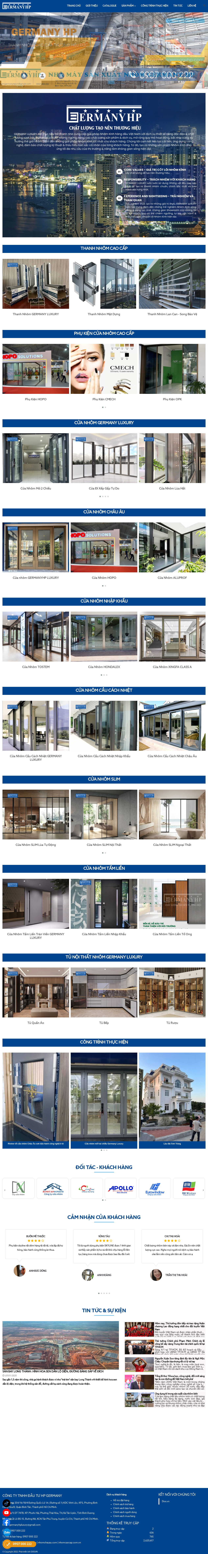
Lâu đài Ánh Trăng (172, 1144)
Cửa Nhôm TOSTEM (35, 667)
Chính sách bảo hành (124, 1508)
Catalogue (109, 6)
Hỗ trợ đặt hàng (121, 1500)
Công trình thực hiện (154, 6)
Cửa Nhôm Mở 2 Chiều (36, 488)
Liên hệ (192, 6)
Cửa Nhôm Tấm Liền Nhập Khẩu (104, 934)
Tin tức (178, 6)
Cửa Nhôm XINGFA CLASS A (172, 667)
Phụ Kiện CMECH (104, 399)
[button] (102, 407)
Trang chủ (74, 6)
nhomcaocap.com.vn (70, 1543)
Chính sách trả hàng (123, 1504)
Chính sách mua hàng (124, 1516)
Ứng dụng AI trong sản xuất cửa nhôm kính (176, 1394)
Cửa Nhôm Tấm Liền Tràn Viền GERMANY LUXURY (35, 936)
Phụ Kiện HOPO (36, 399)
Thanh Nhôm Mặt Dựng (104, 314)
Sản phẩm (129, 6)
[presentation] (4, 376)
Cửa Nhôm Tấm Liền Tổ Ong (172, 934)
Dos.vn (165, 1501)
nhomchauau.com (47, 1543)
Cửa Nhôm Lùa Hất (172, 488)
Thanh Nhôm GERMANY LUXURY (36, 314)
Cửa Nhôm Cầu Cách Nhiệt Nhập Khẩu (104, 756)
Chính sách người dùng (125, 1512)
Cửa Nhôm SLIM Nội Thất (104, 845)
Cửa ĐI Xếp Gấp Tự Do (104, 488)
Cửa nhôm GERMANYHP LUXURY (36, 577)
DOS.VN (34, 1552)
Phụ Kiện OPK (172, 399)
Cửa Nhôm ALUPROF (172, 577)
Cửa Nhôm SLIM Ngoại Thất (172, 845)
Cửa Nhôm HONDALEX (104, 667)
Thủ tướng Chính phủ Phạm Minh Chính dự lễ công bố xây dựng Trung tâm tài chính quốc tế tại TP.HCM (180, 1344)
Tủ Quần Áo (35, 1023)
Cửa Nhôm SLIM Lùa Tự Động (36, 845)
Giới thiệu (92, 6)
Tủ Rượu (172, 1023)
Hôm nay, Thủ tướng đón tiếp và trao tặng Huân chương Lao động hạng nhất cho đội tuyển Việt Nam (180, 1326)
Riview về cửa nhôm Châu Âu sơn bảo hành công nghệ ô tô (36, 1144)
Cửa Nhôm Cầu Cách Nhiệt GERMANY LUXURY (36, 758)
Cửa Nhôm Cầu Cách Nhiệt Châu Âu (172, 756)
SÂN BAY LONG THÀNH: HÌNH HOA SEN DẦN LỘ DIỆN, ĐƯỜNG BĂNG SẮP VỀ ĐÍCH (52, 1371)
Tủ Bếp (104, 1023)
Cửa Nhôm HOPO (104, 577)
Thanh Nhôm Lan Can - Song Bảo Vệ (172, 314)
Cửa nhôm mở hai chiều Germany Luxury (104, 1144)
